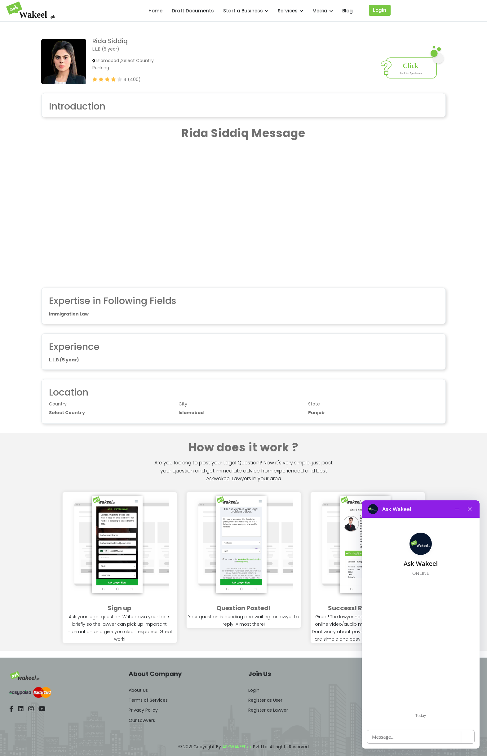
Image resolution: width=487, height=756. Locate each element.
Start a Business (245, 10)
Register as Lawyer (268, 710)
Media (322, 10)
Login (380, 10)
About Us (138, 690)
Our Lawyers (142, 720)
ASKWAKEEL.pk (237, 747)
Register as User (265, 700)
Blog (347, 10)
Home (155, 10)
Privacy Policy (143, 710)
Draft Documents (193, 10)
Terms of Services (148, 700)
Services (290, 10)
